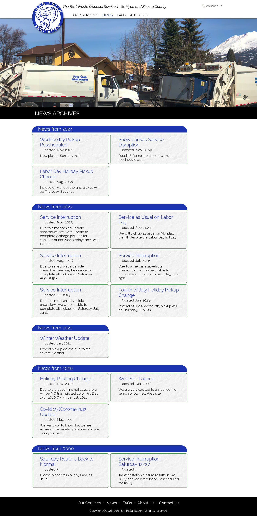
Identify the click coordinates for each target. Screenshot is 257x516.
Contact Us (169, 503)
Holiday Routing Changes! (67, 378)
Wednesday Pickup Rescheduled (60, 142)
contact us (212, 6)
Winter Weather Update (64, 338)
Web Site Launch (136, 378)
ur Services (85, 15)
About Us (145, 503)
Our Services (89, 503)
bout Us (139, 15)
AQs (121, 15)
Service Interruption (60, 217)
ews (107, 15)
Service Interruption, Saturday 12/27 (140, 461)
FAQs (127, 503)
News (111, 503)
